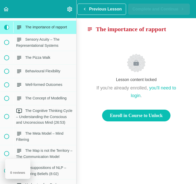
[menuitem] (70, 9)
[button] (6, 9)
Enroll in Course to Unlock (136, 115)
